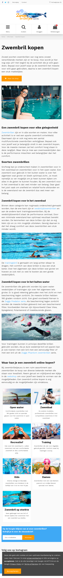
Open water (17, 407)
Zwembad (46, 407)
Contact (24, 2)
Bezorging (15, 2)
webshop (12, 376)
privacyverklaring (34, 558)
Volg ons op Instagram (14, 550)
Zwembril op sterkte (17, 509)
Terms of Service (31, 564)
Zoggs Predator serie (15, 301)
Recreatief (16, 442)
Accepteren (12, 571)
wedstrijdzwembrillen (45, 208)
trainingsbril (11, 263)
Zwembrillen (8, 132)
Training (46, 442)
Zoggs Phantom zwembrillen (35, 352)
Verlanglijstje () (55, 2)
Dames (46, 477)
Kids (16, 477)
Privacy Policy (15, 564)
